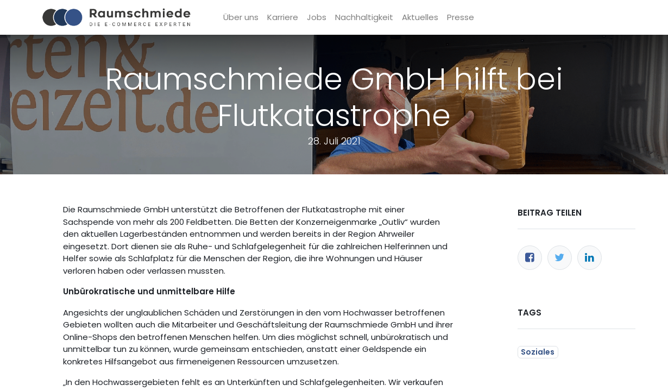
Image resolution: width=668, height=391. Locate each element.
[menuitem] (243, 17)
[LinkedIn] (589, 257)
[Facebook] (530, 257)
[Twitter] (559, 257)
